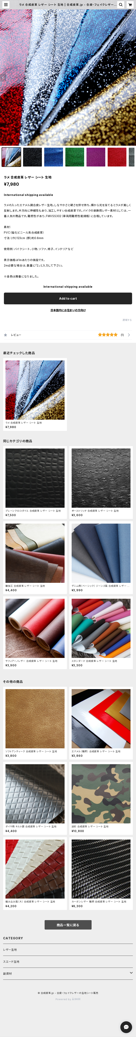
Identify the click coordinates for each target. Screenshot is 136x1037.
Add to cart (68, 298)
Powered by (68, 999)
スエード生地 (11, 961)
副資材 (7, 973)
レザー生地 (10, 949)
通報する (127, 319)
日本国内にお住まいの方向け (68, 310)
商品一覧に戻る (68, 925)
